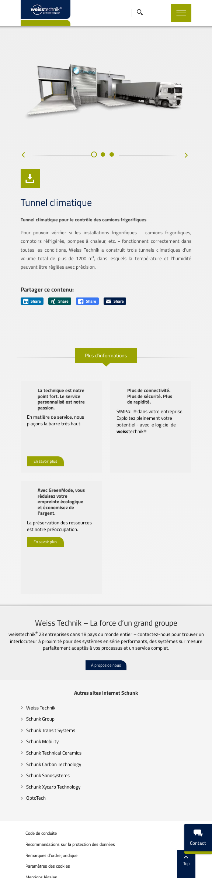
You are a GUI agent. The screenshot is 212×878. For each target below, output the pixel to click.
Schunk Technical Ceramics (41, 747)
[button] (94, 170)
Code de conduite (29, 828)
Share (20, 309)
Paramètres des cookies (35, 861)
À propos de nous (106, 660)
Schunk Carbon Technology (41, 759)
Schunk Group (28, 713)
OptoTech (24, 792)
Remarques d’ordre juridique (39, 850)
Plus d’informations (106, 363)
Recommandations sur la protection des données (58, 839)
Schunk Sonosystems (36, 770)
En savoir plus (33, 456)
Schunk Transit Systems (38, 725)
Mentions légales (29, 872)
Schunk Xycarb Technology (41, 781)
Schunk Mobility (30, 736)
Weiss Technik (28, 702)
